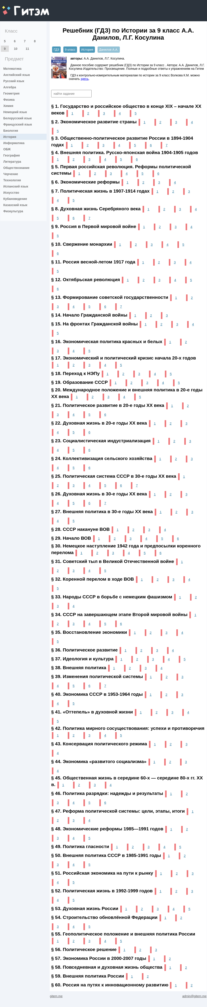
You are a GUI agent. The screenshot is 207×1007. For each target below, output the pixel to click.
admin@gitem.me (194, 996)
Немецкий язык (15, 112)
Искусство (11, 192)
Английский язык (16, 75)
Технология (12, 180)
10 (15, 48)
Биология (10, 130)
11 (27, 48)
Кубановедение (15, 199)
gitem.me (13, 7)
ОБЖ (7, 149)
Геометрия (11, 93)
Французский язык (17, 124)
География (11, 155)
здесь (84, 79)
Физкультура (13, 211)
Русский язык (13, 81)
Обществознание (16, 168)
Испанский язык (15, 186)
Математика (12, 68)
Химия (8, 106)
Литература (12, 161)
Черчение (10, 174)
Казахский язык (15, 205)
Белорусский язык (17, 118)
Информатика (13, 143)
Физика (9, 99)
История (9, 137)
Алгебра (9, 87)
